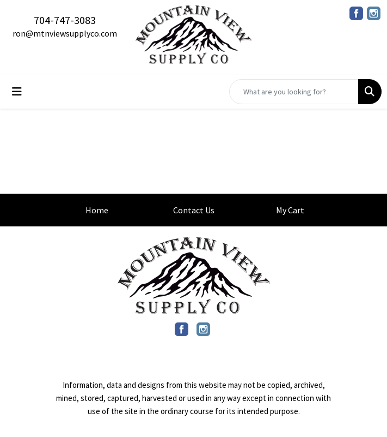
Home (96, 210)
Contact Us (193, 210)
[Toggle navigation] (16, 91)
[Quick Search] (294, 91)
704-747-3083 (65, 20)
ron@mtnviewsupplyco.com (65, 33)
